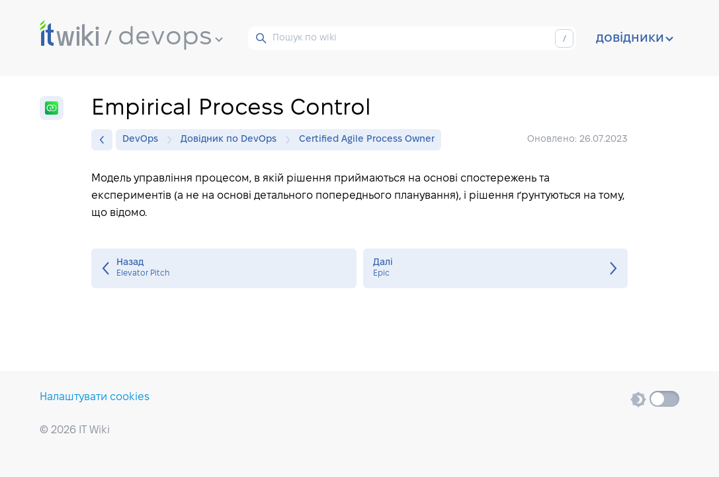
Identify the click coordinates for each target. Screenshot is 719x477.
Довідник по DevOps (232, 139)
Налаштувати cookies (94, 397)
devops (170, 38)
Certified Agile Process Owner (367, 139)
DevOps (143, 139)
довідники (634, 38)
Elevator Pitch (224, 268)
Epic (495, 268)
